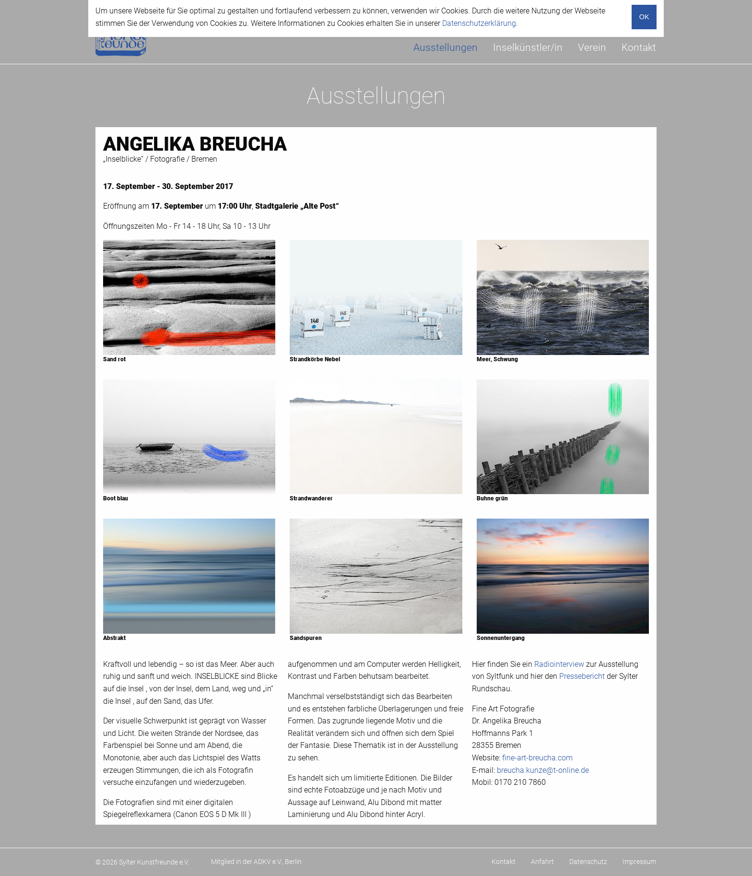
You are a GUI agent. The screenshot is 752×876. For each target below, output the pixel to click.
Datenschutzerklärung (479, 23)
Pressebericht (582, 676)
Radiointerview (559, 664)
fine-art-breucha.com (537, 757)
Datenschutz (588, 861)
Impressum (639, 861)
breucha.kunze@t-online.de (543, 770)
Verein (592, 47)
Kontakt (639, 47)
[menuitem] (445, 47)
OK (644, 17)
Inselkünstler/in (528, 47)
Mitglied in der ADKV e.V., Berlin (256, 861)
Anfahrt (542, 861)
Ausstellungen (445, 47)
